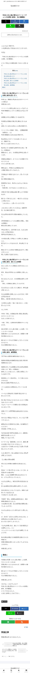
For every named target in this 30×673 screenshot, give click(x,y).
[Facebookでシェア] (15, 21)
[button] (19, 26)
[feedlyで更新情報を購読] (8, 622)
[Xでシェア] (5, 21)
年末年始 (4, 601)
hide (16, 70)
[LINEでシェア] (10, 26)
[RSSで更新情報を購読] (22, 622)
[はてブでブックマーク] (24, 21)
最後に (4, 87)
